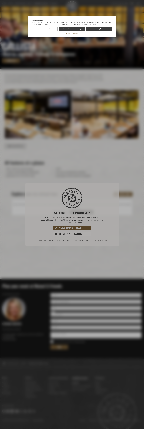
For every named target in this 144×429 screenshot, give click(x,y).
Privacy (68, 33)
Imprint (75, 33)
